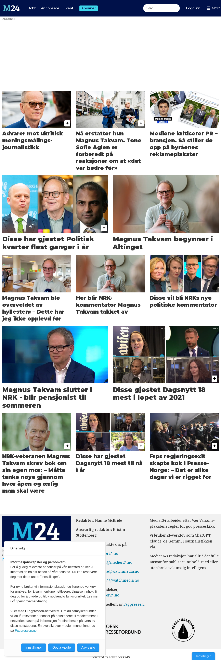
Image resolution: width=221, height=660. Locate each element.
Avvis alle (88, 647)
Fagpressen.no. (26, 630)
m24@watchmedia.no (119, 580)
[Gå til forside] (11, 8)
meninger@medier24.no (110, 562)
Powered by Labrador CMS (110, 657)
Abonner (88, 8)
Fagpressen (134, 604)
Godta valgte (61, 647)
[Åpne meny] (213, 8)
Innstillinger (203, 656)
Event (69, 8)
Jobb (32, 8)
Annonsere (50, 8)
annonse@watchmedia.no (116, 571)
